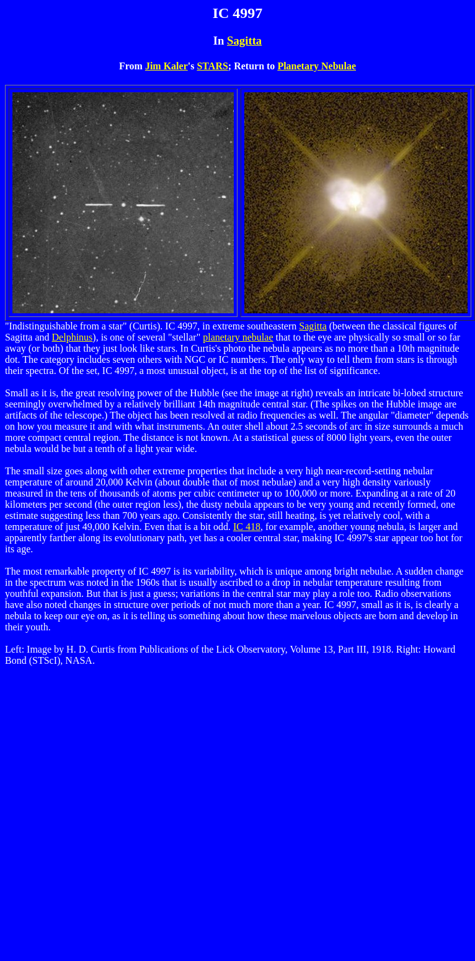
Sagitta (244, 40)
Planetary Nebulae (316, 66)
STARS (212, 66)
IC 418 (246, 526)
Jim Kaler (166, 66)
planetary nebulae (238, 337)
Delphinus (72, 337)
